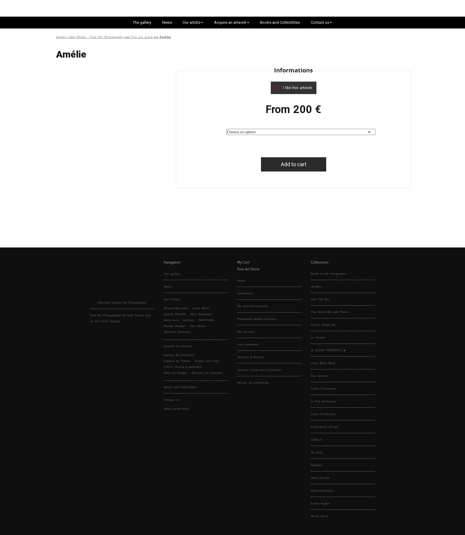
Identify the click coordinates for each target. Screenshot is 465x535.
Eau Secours (320, 376)
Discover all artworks (207, 373)
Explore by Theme (177, 361)
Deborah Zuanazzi (177, 332)
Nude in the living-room (328, 274)
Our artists (191, 22)
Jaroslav (188, 320)
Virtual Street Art (323, 325)
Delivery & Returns (251, 357)
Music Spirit (319, 516)
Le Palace (318, 337)
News (167, 22)
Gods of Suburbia (323, 414)
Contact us (320, 22)
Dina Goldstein (201, 314)
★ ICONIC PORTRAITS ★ (328, 350)
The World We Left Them (329, 312)
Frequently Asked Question (256, 319)
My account (245, 331)
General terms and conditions (259, 370)
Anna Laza (171, 320)
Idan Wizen (197, 326)
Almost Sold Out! (207, 361)
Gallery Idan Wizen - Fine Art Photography (90, 37)
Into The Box (320, 299)
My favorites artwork (252, 306)
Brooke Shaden (174, 326)
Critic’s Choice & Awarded (182, 367)
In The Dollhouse (323, 401)
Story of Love (320, 478)
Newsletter (245, 293)
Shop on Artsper (175, 373)
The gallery (142, 22)
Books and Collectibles (280, 22)
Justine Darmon (175, 314)
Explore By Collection (179, 355)
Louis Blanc (201, 308)
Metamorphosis (322, 490)
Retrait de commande (253, 382)
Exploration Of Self (324, 427)
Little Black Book (323, 363)
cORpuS (316, 439)
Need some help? (176, 409)
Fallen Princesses (323, 388)
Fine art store (141, 37)
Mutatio (316, 465)
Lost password (247, 344)
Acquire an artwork (230, 22)
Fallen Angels (320, 503)
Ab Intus (317, 452)
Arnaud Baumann (176, 308)
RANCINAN (206, 320)
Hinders (316, 286)
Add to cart (293, 164)
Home (241, 280)
